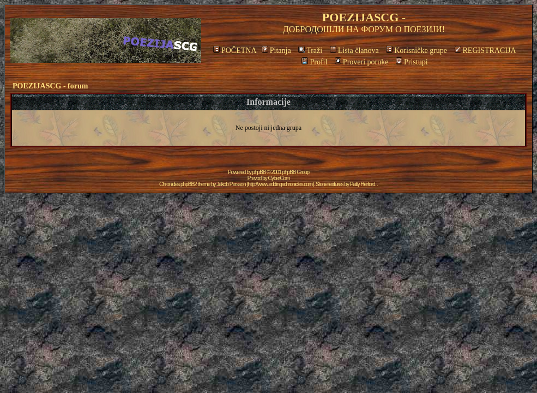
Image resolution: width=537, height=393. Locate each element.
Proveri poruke (362, 62)
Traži (310, 50)
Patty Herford (362, 184)
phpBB (259, 172)
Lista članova (354, 50)
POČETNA (234, 50)
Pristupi (412, 62)
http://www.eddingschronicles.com (280, 184)
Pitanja (276, 50)
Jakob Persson (230, 184)
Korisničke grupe (416, 50)
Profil (314, 62)
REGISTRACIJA (485, 50)
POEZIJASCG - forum (50, 86)
